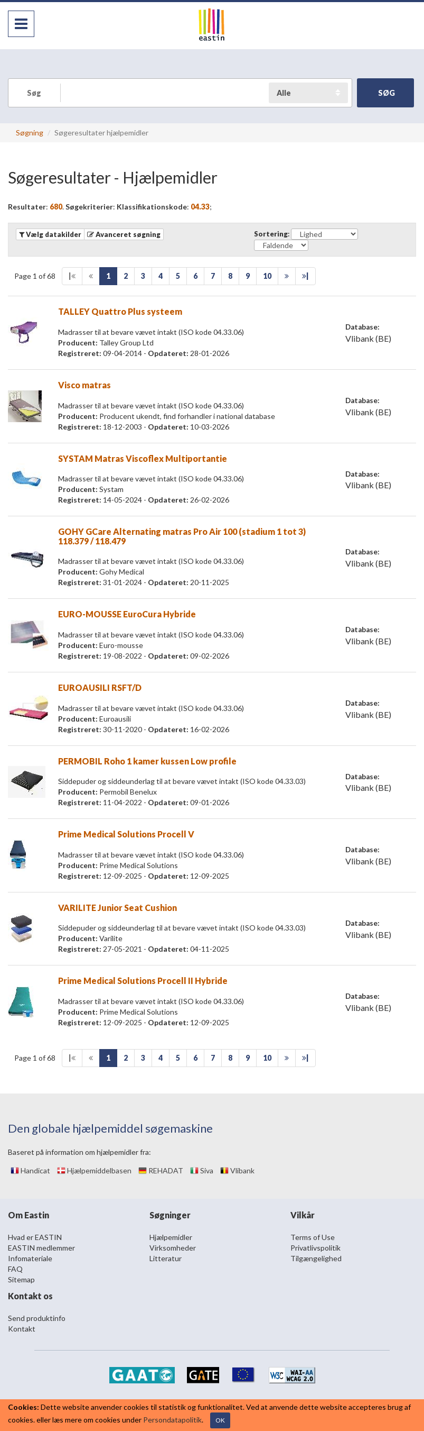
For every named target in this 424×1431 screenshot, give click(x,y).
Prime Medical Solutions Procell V (126, 834)
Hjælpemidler (170, 1237)
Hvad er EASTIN (35, 1237)
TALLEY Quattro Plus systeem (120, 311)
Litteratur (165, 1258)
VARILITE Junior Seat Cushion (117, 908)
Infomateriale (30, 1258)
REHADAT (160, 1170)
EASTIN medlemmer (41, 1247)
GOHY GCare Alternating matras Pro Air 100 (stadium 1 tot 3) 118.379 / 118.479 (182, 536)
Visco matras (84, 385)
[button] (124, 234)
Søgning (29, 132)
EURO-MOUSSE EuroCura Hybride (127, 614)
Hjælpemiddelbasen (94, 1170)
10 (267, 275)
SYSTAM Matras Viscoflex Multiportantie (142, 458)
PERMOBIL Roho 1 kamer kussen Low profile (147, 761)
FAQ (15, 1268)
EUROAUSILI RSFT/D (100, 687)
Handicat (30, 1170)
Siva (201, 1170)
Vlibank (237, 1170)
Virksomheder (172, 1247)
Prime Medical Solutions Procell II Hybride (143, 981)
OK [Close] (220, 1420)
